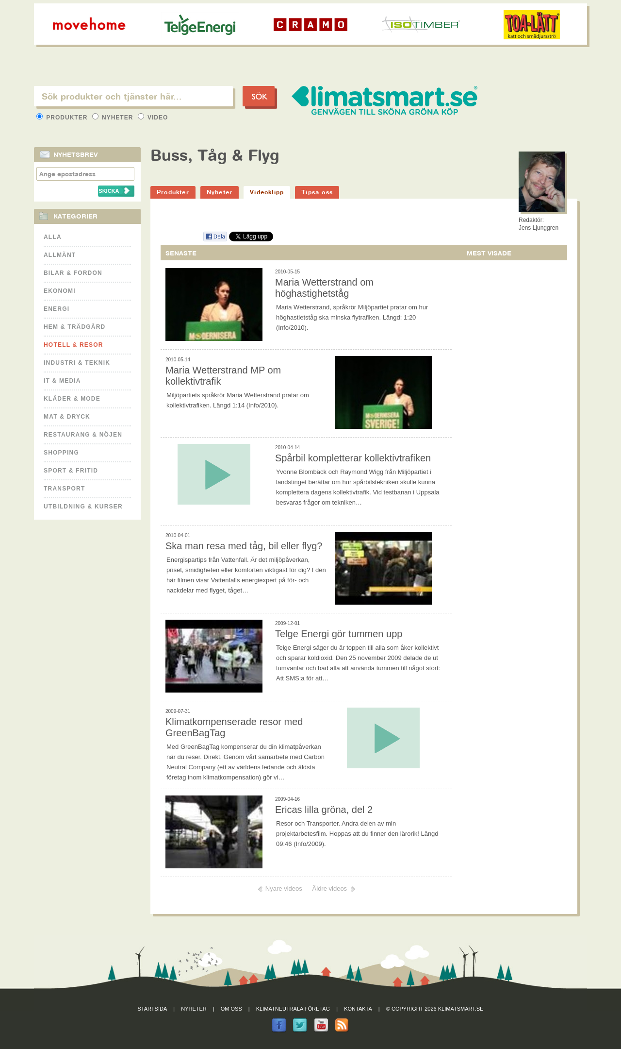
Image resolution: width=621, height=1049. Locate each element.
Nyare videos (283, 888)
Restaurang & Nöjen (83, 434)
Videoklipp (267, 192)
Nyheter (113, 117)
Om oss (231, 1009)
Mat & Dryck (67, 416)
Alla (53, 237)
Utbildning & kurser (83, 506)
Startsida (152, 1009)
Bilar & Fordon (73, 273)
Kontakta (358, 1009)
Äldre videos (329, 888)
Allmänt (60, 255)
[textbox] (133, 96)
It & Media (62, 380)
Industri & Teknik (77, 362)
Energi (56, 308)
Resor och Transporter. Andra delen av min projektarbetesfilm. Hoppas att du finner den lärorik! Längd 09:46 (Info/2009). (357, 833)
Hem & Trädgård (74, 326)
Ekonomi (60, 291)
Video (153, 117)
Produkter (63, 117)
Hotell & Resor (73, 344)
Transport (64, 488)
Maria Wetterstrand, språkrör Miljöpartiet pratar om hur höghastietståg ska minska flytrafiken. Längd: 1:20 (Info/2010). (352, 317)
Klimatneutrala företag (293, 1009)
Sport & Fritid (71, 470)
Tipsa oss (317, 192)
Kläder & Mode (72, 398)
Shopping (61, 452)
